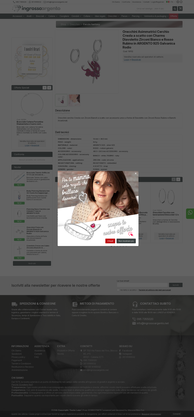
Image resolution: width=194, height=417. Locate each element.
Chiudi (110, 241)
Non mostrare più (126, 241)
